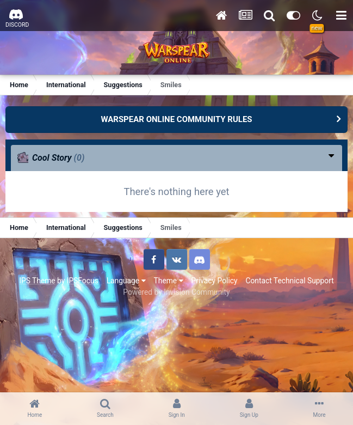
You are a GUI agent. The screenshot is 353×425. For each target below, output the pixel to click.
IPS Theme (37, 280)
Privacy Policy (214, 280)
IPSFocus (82, 280)
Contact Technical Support (289, 280)
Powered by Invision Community (176, 292)
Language (126, 280)
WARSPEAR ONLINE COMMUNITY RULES (176, 119)
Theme (168, 280)
